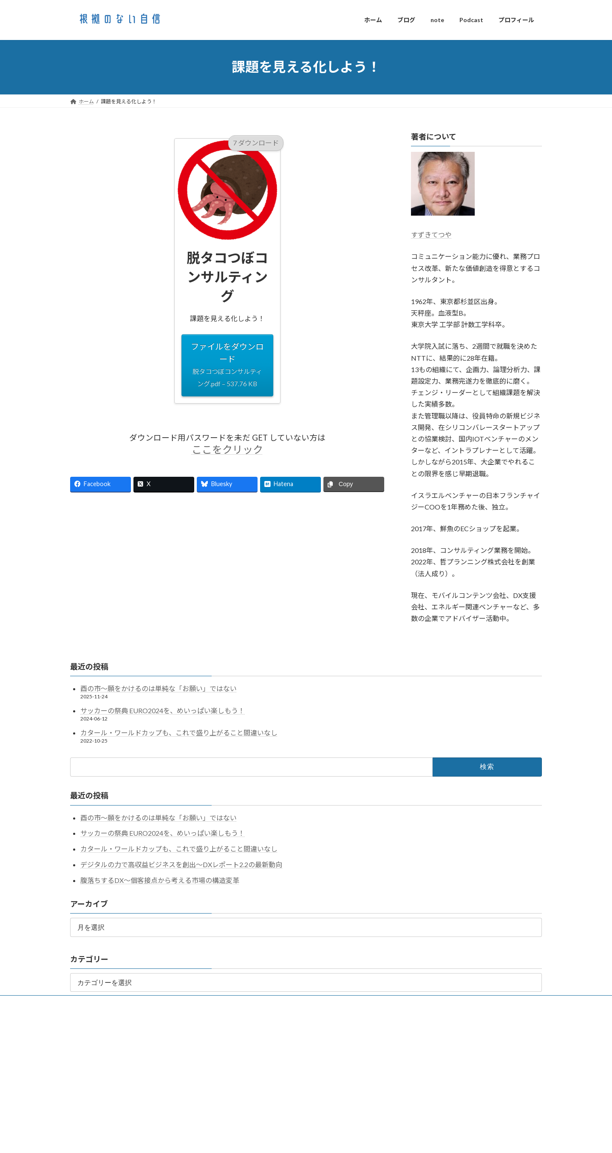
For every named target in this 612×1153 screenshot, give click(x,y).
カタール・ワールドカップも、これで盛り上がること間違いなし (179, 733)
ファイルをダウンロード (227, 366)
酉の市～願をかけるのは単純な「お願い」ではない (158, 688)
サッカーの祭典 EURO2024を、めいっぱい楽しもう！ (162, 710)
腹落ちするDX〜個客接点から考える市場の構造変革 (159, 880)
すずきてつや (431, 235)
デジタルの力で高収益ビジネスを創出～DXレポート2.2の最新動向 (181, 864)
